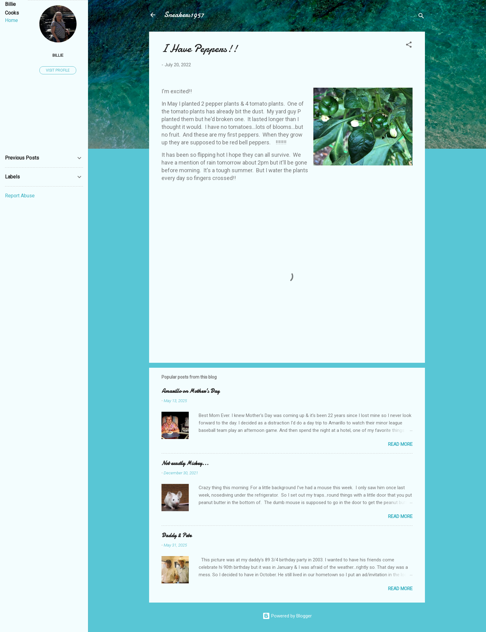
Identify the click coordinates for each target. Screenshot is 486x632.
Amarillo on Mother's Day (190, 391)
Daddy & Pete (176, 535)
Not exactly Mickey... (185, 463)
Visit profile (58, 70)
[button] (409, 45)
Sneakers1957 (184, 15)
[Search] (421, 16)
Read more (400, 444)
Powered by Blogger (287, 616)
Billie (57, 55)
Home (11, 20)
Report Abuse (20, 196)
